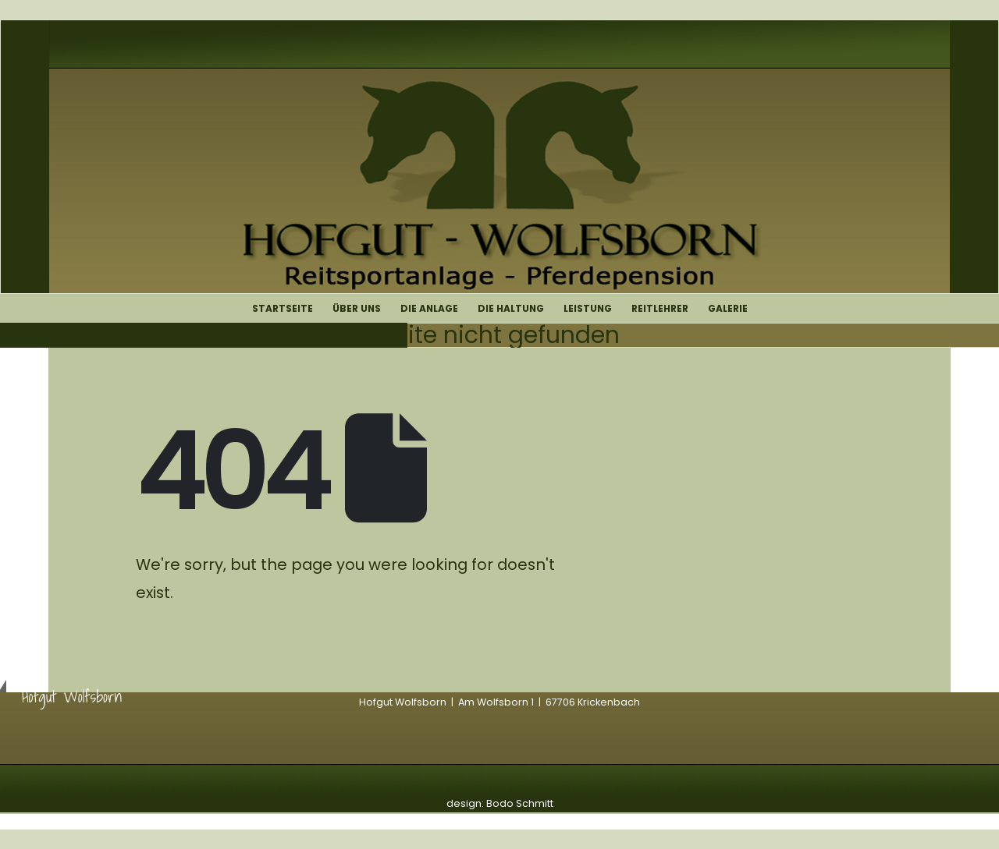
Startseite (282, 308)
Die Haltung (511, 308)
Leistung (587, 308)
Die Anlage (429, 308)
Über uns (356, 308)
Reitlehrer (659, 308)
